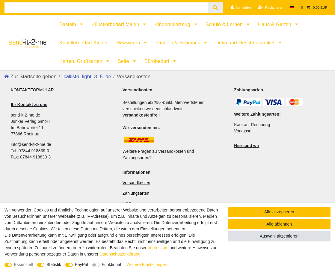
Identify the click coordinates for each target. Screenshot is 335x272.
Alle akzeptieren (279, 211)
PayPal (81, 264)
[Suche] (215, 7)
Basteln (68, 24)
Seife (123, 61)
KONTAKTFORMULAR (32, 89)
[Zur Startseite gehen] (30, 76)
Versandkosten (136, 182)
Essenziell (23, 264)
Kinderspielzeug (172, 24)
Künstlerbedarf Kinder (83, 43)
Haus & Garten (275, 24)
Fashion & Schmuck (178, 43)
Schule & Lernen (225, 24)
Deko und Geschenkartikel (245, 43)
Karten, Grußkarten (81, 61)
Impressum (158, 247)
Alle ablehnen (279, 224)
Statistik (53, 264)
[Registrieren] (270, 7)
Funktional (111, 264)
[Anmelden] (240, 7)
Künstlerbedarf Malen (116, 24)
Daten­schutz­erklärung (120, 254)
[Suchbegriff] (106, 7)
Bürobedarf (157, 61)
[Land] (292, 7)
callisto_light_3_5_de (86, 76)
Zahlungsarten (136, 193)
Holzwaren (128, 43)
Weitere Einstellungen (146, 264)
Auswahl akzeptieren (279, 236)
